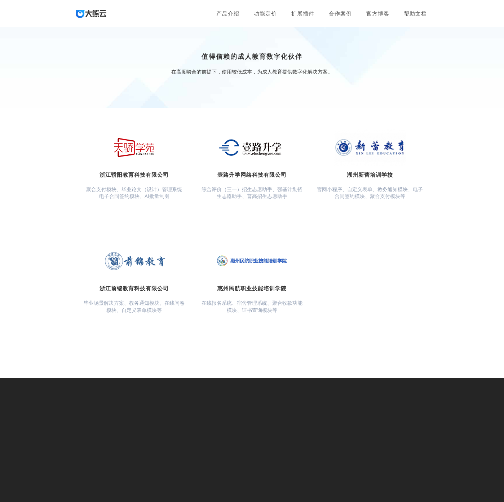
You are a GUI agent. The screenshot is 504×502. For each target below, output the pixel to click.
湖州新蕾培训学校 (370, 174)
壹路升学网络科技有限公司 (252, 174)
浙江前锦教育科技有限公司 (134, 288)
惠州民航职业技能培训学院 (252, 288)
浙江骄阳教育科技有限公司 (134, 174)
